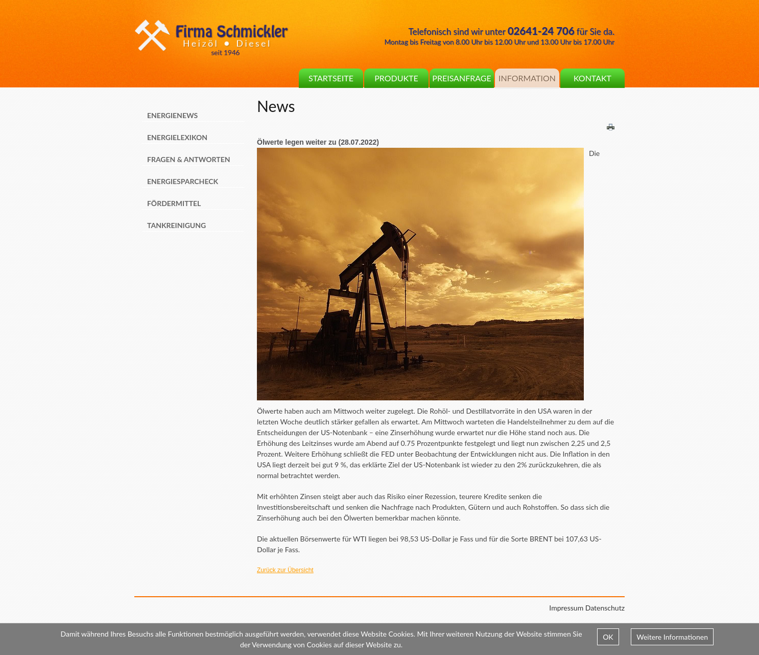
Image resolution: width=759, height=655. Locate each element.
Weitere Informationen (672, 637)
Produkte (396, 78)
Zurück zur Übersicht (285, 570)
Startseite (331, 78)
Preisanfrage (461, 78)
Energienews (172, 115)
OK (608, 637)
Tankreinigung (176, 225)
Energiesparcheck (182, 181)
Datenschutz (605, 607)
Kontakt (592, 78)
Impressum (566, 607)
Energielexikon (177, 137)
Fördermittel (174, 203)
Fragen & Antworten (188, 159)
